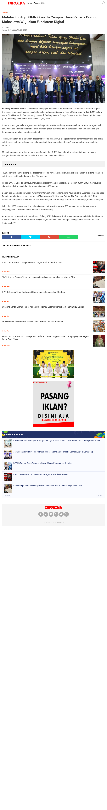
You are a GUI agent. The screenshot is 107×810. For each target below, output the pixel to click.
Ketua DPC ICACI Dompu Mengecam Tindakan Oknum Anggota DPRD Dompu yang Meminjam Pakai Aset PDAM (45, 337)
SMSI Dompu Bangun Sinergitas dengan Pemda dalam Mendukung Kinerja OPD (38, 277)
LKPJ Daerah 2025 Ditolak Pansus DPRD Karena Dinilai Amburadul (32, 321)
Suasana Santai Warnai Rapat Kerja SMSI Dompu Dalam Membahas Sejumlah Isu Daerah (43, 307)
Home (4, 12)
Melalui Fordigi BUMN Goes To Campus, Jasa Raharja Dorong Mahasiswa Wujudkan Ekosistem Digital (49, 19)
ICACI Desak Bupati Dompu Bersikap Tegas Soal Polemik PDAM (32, 262)
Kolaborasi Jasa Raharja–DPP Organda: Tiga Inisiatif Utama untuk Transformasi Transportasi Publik (56, 440)
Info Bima (60, 522)
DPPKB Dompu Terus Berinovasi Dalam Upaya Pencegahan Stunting (33, 292)
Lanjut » (100, 496)
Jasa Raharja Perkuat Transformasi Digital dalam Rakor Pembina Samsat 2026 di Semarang (53, 452)
